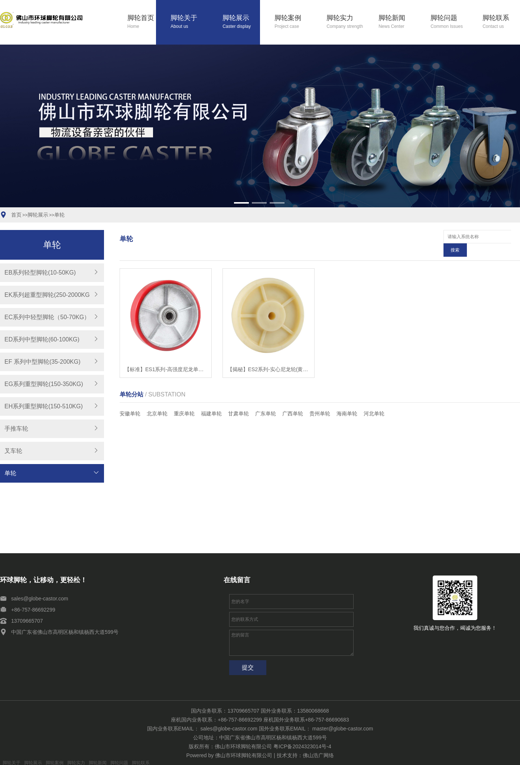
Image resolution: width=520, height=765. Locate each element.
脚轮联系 (501, 22)
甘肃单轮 (238, 400)
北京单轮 (157, 400)
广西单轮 (292, 400)
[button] (241, 203)
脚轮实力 (345, 22)
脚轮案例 (293, 22)
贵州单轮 (319, 400)
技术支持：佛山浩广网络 (305, 755)
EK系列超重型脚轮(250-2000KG (47, 295)
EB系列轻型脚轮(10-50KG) (40, 272)
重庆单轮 (184, 400)
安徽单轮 (130, 400)
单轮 (59, 215)
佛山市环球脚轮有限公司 (243, 755)
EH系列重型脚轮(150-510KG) (43, 406)
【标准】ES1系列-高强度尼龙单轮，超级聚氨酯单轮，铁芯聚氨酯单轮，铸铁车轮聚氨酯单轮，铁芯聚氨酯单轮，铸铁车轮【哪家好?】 (165, 356)
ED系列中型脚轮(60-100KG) (41, 339)
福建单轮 (211, 400)
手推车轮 (16, 428)
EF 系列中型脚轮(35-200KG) (42, 362)
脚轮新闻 (397, 22)
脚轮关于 (189, 22)
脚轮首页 (141, 22)
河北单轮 (374, 400)
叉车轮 (13, 451)
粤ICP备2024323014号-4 (302, 746)
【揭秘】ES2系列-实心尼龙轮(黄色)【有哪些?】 (268, 356)
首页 (16, 215)
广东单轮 (265, 400)
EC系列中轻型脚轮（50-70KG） (47, 317)
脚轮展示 (241, 22)
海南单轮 (347, 400)
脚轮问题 (449, 22)
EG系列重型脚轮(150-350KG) (43, 384)
